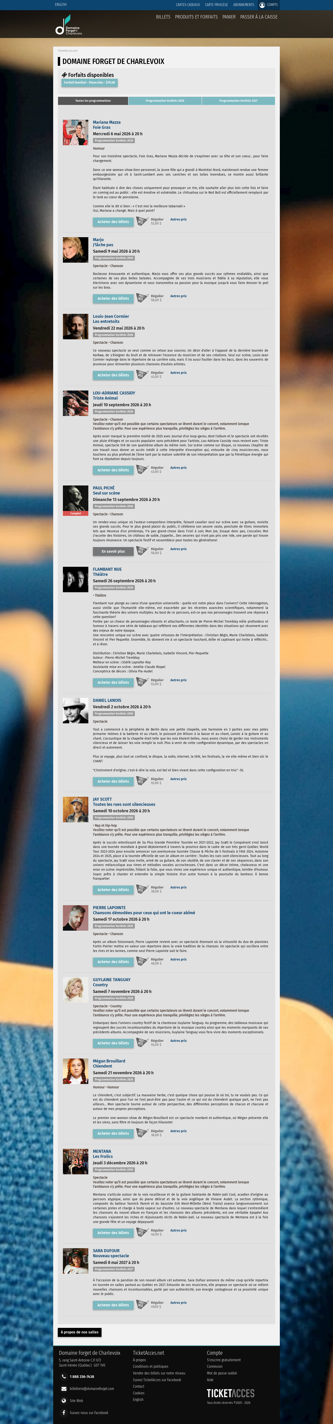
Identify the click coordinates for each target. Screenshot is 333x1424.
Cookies (139, 1393)
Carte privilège (216, 5)
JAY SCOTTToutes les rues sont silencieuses (124, 802)
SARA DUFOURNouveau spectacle (111, 1253)
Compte (268, 5)
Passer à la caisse (259, 17)
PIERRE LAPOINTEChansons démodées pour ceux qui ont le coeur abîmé (144, 910)
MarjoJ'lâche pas (103, 242)
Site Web (76, 1401)
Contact (138, 1386)
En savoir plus (113, 551)
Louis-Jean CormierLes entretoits (111, 319)
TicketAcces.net (67, 50)
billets (163, 17)
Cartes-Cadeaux (188, 5)
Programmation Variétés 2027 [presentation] (238, 100)
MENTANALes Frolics (103, 1154)
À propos (139, 1360)
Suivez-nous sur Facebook (89, 1413)
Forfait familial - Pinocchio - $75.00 (89, 83)
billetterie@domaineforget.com (92, 1388)
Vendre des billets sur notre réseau (159, 1373)
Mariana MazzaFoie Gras (107, 125)
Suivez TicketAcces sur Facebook (157, 1380)
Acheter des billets (113, 222)
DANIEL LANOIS (107, 700)
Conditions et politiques (150, 1366)
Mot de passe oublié (222, 1373)
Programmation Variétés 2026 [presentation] (165, 100)
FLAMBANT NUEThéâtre (107, 572)
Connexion (214, 1366)
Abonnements (243, 5)
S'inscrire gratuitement (224, 1360)
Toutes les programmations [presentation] (93, 100)
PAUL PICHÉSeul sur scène (106, 490)
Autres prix (178, 219)
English (61, 4)
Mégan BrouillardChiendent (109, 1064)
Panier (229, 19)
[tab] (93, 101)
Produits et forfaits (196, 17)
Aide (210, 1380)
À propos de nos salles (80, 1332)
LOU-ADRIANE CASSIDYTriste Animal (114, 396)
